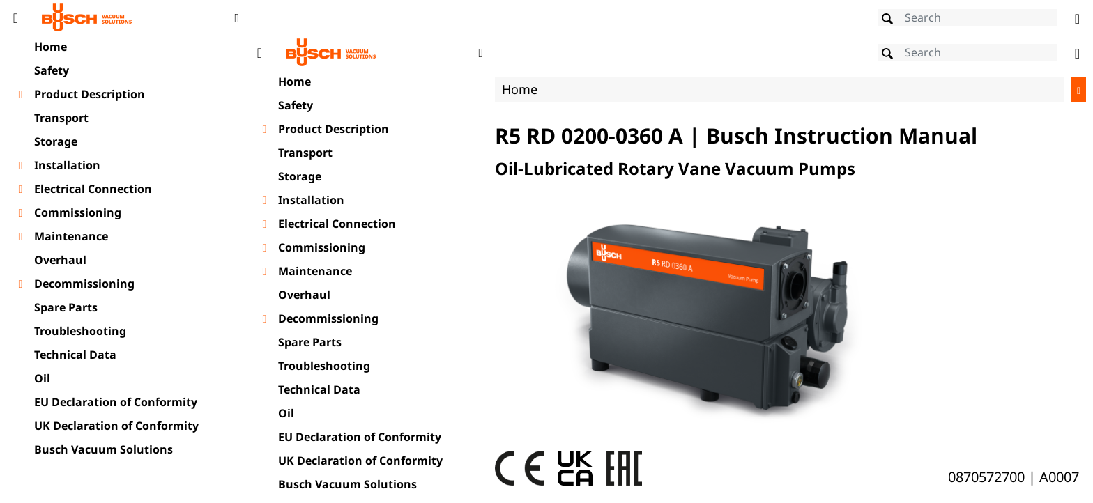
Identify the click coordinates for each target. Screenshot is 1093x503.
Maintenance (71, 236)
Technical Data (75, 354)
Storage (55, 141)
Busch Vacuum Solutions (103, 449)
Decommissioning (84, 283)
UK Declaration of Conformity (116, 425)
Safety (51, 70)
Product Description (89, 94)
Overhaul (60, 260)
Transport (61, 117)
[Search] (967, 17)
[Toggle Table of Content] (15, 17)
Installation (67, 165)
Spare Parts (66, 307)
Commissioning (77, 212)
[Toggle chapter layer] (20, 94)
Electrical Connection (93, 188)
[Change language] (1077, 17)
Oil (42, 378)
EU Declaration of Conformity (115, 402)
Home (50, 46)
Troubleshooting (80, 331)
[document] (668, 267)
